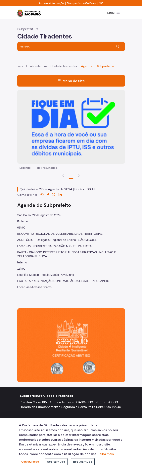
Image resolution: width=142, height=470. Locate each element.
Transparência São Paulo (81, 3)
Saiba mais (106, 454)
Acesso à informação (51, 3)
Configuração (30, 461)
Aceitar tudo (56, 461)
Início (21, 66)
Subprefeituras (38, 66)
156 (101, 3)
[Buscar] (117, 46)
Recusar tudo (82, 461)
